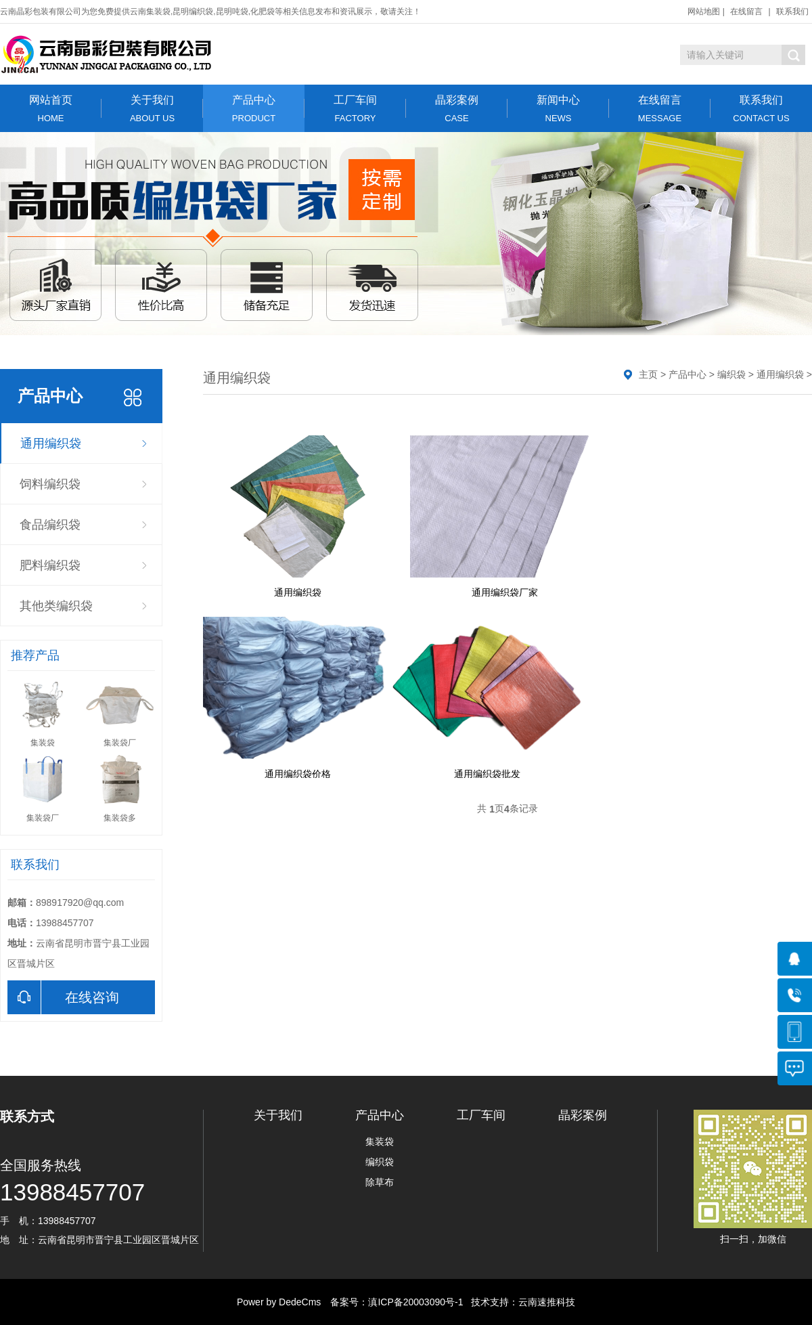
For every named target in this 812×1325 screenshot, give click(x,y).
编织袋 (731, 374)
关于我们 (152, 108)
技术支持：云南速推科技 (519, 1302)
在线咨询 (63, 997)
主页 (648, 374)
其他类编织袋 (56, 606)
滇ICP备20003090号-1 (415, 1302)
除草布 (379, 1182)
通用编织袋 (50, 443)
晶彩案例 (457, 108)
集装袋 (379, 1141)
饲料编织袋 (50, 484)
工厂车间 (355, 108)
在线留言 (746, 11)
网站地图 (703, 11)
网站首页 (51, 108)
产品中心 (253, 108)
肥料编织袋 (50, 565)
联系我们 (792, 11)
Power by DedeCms (279, 1302)
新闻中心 (558, 108)
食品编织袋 (50, 524)
